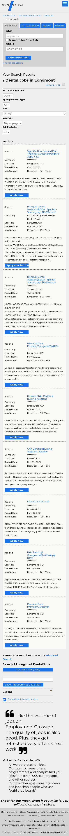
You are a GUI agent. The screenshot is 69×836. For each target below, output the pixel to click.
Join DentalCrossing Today (28, 669)
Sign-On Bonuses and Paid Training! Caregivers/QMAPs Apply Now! (43, 154)
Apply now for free (17, 265)
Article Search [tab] (30, 25)
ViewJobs (8, 118)
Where (10, 43)
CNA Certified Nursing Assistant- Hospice (39, 450)
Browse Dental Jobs (29, 15)
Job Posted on (10, 127)
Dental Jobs (9, 15)
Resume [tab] (59, 25)
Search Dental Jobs (18, 58)
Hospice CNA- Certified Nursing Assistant (40, 397)
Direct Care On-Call (38, 501)
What (9, 31)
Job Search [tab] (10, 25)
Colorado (48, 15)
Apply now (16, 195)
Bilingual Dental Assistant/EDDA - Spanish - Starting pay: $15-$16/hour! (42, 209)
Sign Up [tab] (47, 25)
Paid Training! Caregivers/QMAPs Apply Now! (41, 555)
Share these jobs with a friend (23, 699)
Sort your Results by (13, 90)
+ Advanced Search (13, 62)
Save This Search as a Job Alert (23, 684)
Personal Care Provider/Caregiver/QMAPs (42, 345)
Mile (5, 108)
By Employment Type (14, 99)
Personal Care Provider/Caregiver (38, 605)
